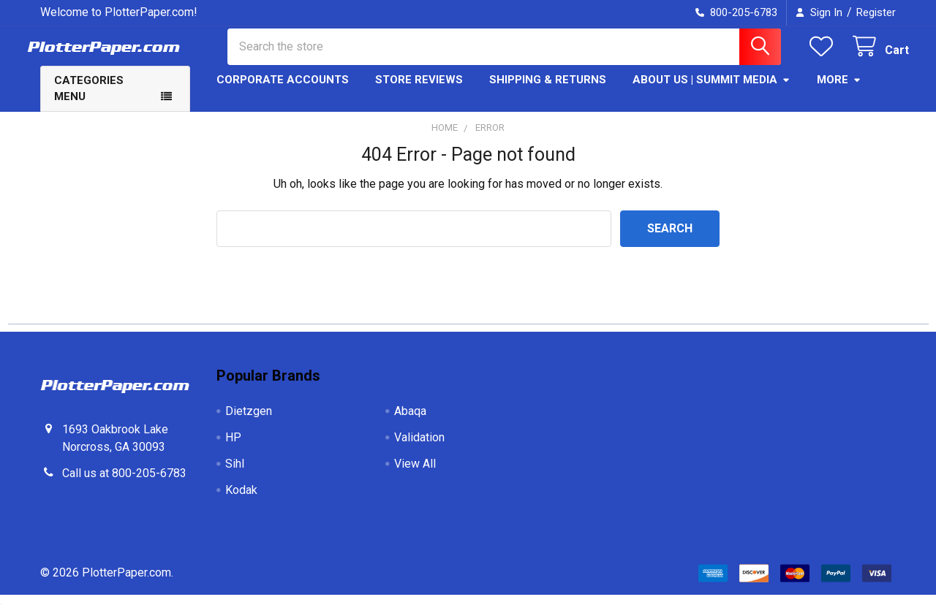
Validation (419, 447)
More (839, 89)
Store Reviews (419, 89)
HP (233, 447)
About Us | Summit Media (711, 89)
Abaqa (410, 421)
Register (876, 12)
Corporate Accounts (282, 89)
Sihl (234, 474)
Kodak (241, 500)
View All (415, 474)
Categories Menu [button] (89, 99)
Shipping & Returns (547, 89)
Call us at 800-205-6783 (124, 483)
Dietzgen (248, 421)
